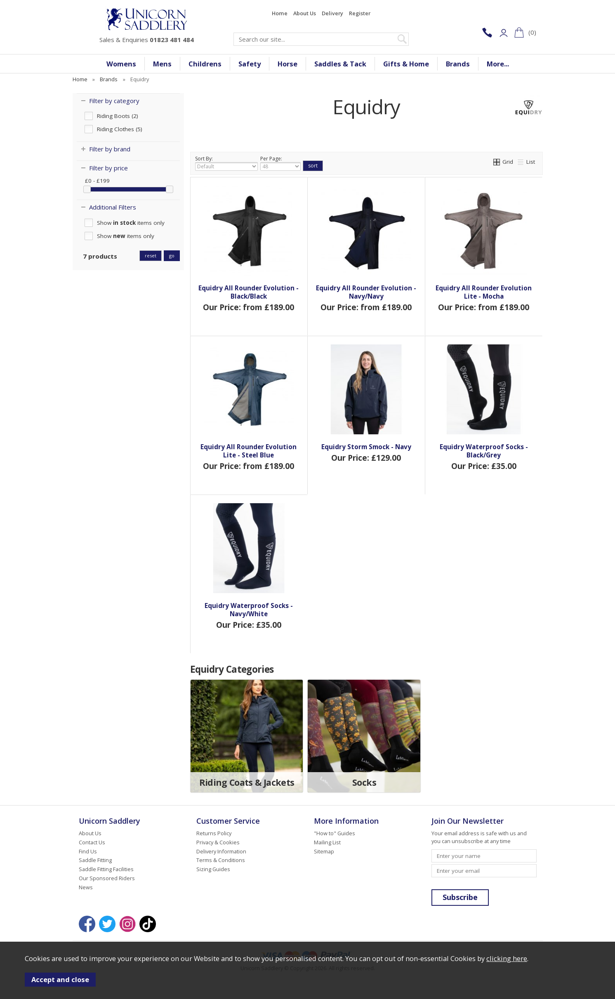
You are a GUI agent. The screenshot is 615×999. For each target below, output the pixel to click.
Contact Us (92, 842)
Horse (287, 63)
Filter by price (108, 168)
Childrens (205, 63)
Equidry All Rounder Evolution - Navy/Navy (366, 292)
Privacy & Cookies (218, 842)
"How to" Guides (334, 833)
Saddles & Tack (340, 63)
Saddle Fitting (95, 860)
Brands (458, 63)
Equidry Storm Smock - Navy (366, 447)
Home (279, 13)
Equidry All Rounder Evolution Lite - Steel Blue (248, 451)
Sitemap (324, 851)
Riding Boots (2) (117, 116)
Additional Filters (112, 207)
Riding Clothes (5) (119, 129)
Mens (162, 63)
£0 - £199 (97, 180)
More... (498, 63)
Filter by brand (109, 149)
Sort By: (226, 163)
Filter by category (114, 101)
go (171, 255)
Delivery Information (221, 851)
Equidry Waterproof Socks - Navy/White (249, 609)
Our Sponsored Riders (107, 878)
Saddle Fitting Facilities (106, 869)
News (86, 887)
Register (359, 13)
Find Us (88, 851)
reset (150, 255)
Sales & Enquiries (146, 39)
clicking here (506, 958)
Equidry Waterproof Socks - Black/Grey (484, 451)
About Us (304, 13)
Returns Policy (213, 833)
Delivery (332, 13)
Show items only (131, 222)
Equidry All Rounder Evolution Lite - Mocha (484, 292)
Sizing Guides (213, 869)
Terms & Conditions (220, 860)
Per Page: (280, 163)
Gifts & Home (406, 63)
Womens (121, 63)
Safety (249, 63)
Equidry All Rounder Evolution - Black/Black (248, 292)
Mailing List (327, 842)
